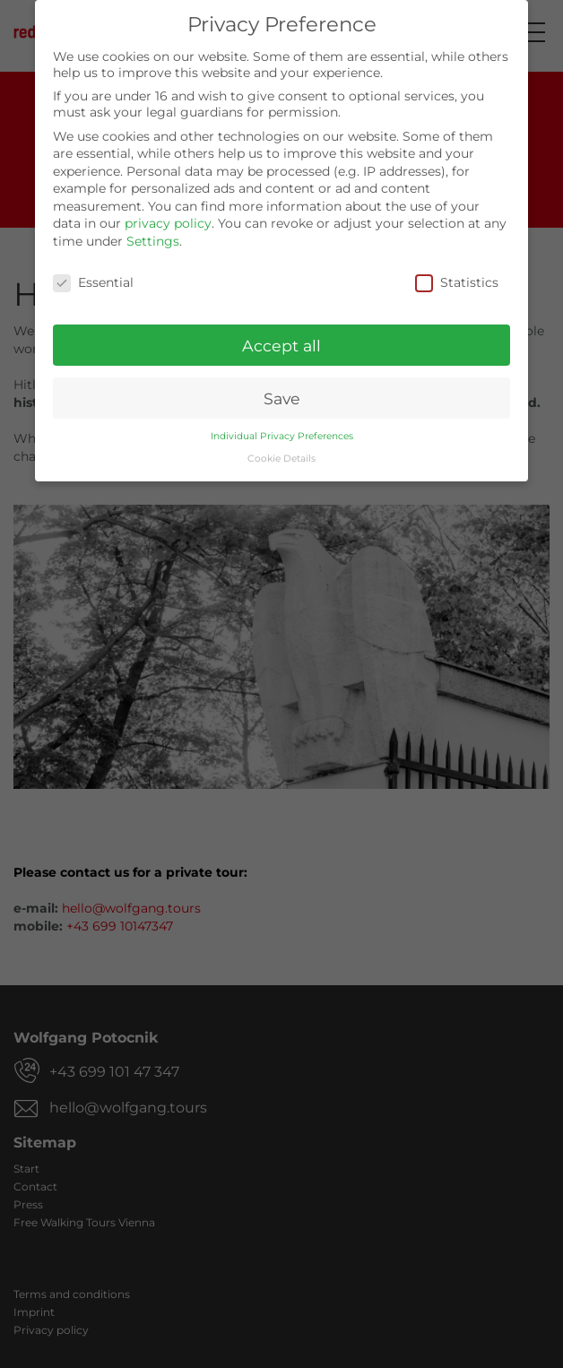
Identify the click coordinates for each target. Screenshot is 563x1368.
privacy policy (168, 219)
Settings (152, 237)
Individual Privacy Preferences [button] (282, 431)
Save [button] (282, 393)
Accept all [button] (281, 340)
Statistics (456, 277)
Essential (93, 277)
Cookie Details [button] (281, 453)
